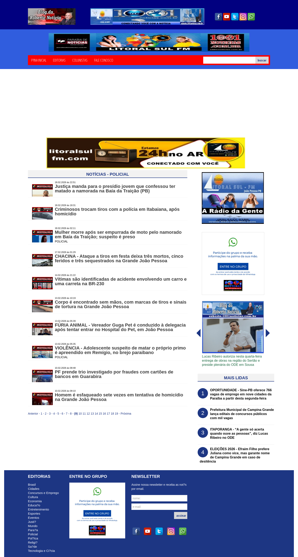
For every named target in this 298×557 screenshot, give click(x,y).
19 (116, 413)
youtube (226, 17)
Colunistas (80, 60)
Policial (33, 534)
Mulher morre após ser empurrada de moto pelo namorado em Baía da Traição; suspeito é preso (118, 234)
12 (88, 413)
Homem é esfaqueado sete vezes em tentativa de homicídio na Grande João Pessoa (119, 397)
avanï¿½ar (198, 333)
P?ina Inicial (38, 60)
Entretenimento (38, 509)
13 (92, 413)
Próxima (126, 413)
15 (100, 413)
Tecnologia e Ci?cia (41, 550)
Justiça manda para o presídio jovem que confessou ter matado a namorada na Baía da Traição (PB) (115, 188)
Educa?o (34, 505)
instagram (243, 17)
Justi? (32, 522)
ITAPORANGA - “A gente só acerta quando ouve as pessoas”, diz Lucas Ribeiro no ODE (239, 433)
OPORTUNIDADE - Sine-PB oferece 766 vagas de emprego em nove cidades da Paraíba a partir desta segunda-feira (241, 394)
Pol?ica (33, 538)
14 (96, 413)
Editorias (59, 60)
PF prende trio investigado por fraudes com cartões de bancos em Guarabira (114, 374)
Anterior (33, 413)
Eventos (33, 517)
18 (112, 413)
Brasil (32, 484)
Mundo (32, 526)
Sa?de (32, 546)
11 (84, 413)
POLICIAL (61, 241)
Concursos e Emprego (43, 493)
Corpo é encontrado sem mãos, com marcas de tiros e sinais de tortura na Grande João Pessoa (120, 304)
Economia (35, 501)
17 (108, 413)
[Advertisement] (149, 106)
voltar (268, 333)
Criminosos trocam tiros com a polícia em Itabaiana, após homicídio (117, 211)
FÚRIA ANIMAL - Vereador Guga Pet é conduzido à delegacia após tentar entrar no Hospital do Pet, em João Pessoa (120, 327)
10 (80, 413)
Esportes (34, 513)
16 (104, 413)
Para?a (33, 530)
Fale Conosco (103, 60)
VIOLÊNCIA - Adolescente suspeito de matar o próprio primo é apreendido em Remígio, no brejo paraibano (120, 350)
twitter (235, 17)
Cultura (33, 497)
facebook (218, 17)
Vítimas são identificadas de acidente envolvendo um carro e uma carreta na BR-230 (121, 281)
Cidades (33, 488)
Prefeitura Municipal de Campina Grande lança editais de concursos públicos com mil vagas (242, 414)
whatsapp (251, 17)
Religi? (32, 542)
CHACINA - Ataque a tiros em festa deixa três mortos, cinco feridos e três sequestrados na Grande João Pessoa (119, 258)
